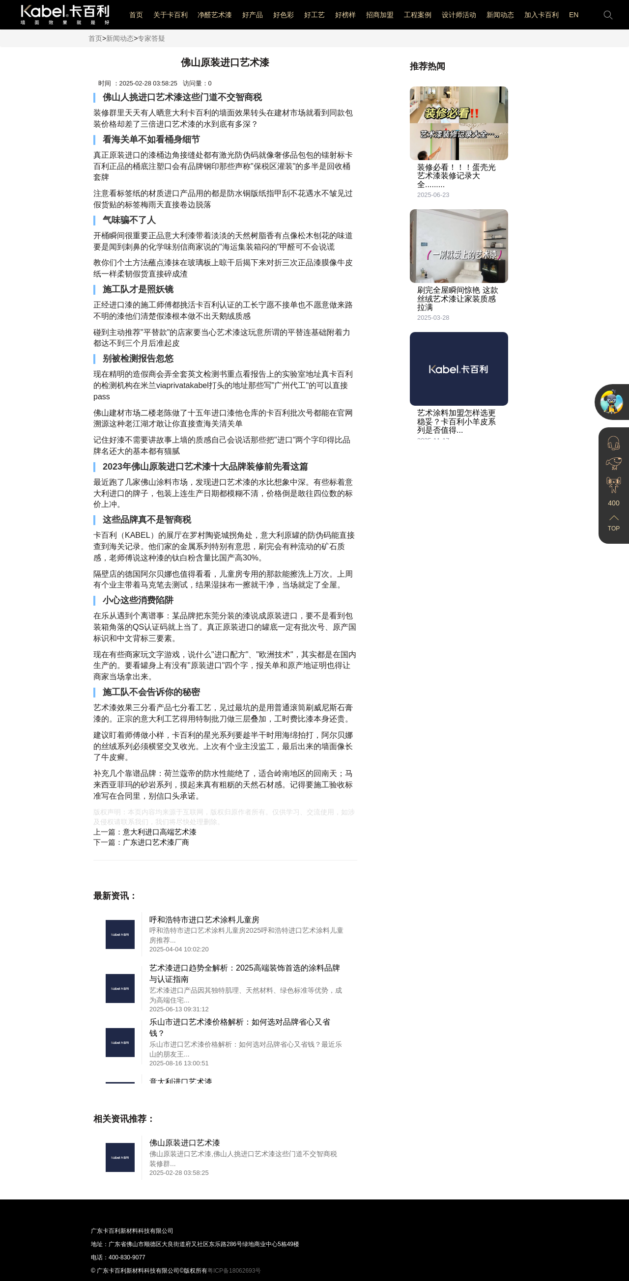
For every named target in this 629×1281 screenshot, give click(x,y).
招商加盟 (380, 15)
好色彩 (283, 15)
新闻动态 (500, 15)
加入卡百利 (541, 15)
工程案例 (417, 15)
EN (573, 15)
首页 (136, 15)
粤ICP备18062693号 (234, 1270)
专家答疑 (151, 38)
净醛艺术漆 (215, 15)
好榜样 (345, 15)
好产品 (252, 15)
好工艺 (314, 15)
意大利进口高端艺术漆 (160, 832)
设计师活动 (459, 15)
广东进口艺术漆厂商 (156, 842)
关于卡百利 (170, 15)
